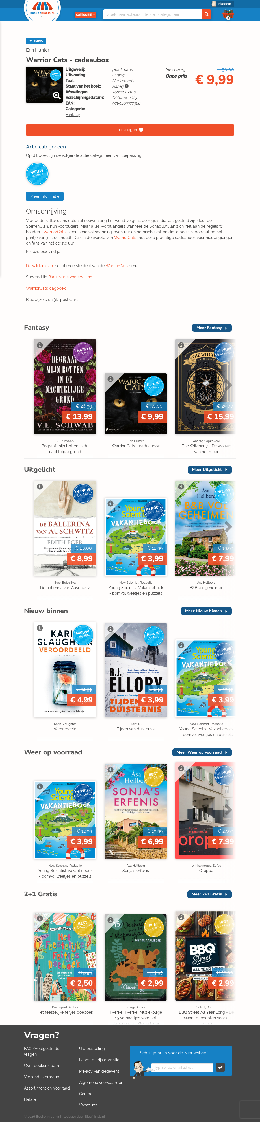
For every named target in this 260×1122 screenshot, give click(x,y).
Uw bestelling (92, 1048)
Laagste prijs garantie (99, 1060)
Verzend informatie (41, 1077)
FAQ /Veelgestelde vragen (41, 1051)
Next (227, 385)
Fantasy (73, 114)
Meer (209, 327)
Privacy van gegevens (99, 1071)
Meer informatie (44, 196)
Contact (86, 1094)
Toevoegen (127, 130)
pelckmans (122, 69)
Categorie (85, 14)
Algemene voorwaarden (101, 1082)
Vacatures (88, 1105)
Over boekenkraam (41, 1065)
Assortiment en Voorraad (47, 1088)
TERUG (36, 41)
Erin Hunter (37, 50)
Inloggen (224, 4)
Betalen (31, 1099)
